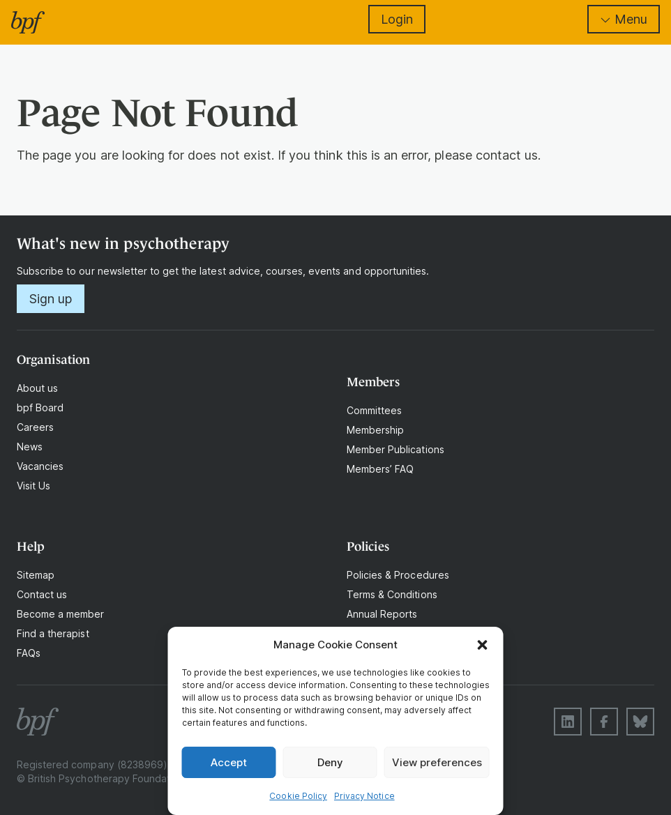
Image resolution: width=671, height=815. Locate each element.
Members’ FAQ (380, 469)
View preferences (437, 762)
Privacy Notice (364, 796)
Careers (35, 427)
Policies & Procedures (398, 575)
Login (397, 19)
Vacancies (40, 466)
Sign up (50, 298)
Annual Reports (382, 614)
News (30, 446)
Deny (330, 762)
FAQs (28, 653)
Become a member (61, 614)
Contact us (42, 594)
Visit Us (33, 486)
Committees (374, 410)
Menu (623, 19)
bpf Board (40, 407)
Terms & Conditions (392, 594)
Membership (375, 430)
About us (37, 388)
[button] (483, 645)
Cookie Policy (298, 796)
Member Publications (395, 449)
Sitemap (35, 575)
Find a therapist (53, 633)
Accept (229, 762)
